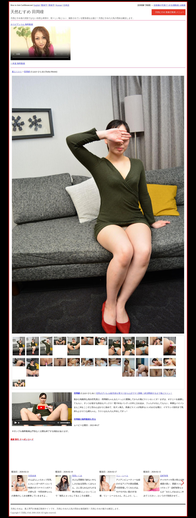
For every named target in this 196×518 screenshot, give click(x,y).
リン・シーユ (122, 476)
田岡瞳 (27, 72)
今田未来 (32, 476)
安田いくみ (77, 476)
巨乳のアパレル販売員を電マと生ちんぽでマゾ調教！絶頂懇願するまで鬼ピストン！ (134, 393)
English (37, 5)
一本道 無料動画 (17, 63)
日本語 (66, 5)
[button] (182, 483)
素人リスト (17, 72)
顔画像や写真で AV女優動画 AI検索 (170, 5)
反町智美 (164, 476)
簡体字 (51, 5)
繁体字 (44, 5)
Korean (59, 5)
